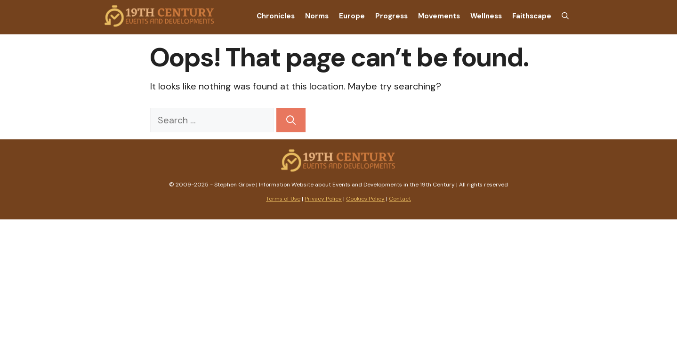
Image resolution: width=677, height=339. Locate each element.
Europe (352, 16)
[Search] (291, 120)
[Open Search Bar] (565, 16)
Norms (317, 16)
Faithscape (531, 16)
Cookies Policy (365, 198)
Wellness (486, 16)
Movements (439, 16)
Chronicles (276, 16)
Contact (400, 198)
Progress (391, 16)
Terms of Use (283, 198)
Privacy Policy (323, 198)
